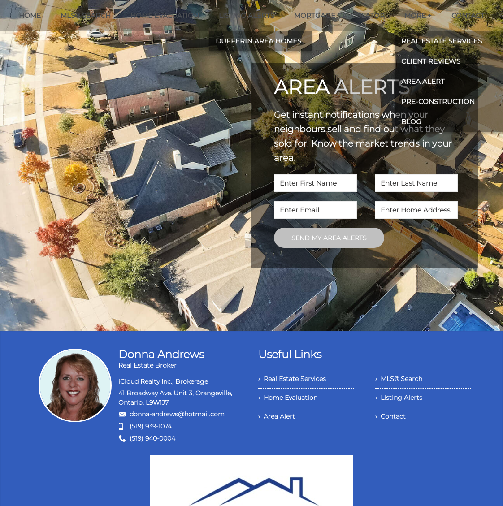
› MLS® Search (398, 379)
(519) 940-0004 (152, 438)
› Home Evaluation (287, 398)
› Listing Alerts (398, 398)
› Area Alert (276, 416)
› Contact (390, 416)
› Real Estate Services (292, 379)
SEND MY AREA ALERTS (329, 238)
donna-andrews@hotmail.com (177, 414)
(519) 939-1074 (151, 426)
